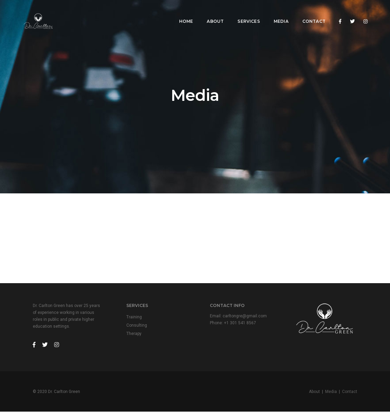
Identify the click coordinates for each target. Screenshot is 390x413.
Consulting (137, 326)
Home (181, 12)
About (210, 12)
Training (135, 317)
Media (276, 12)
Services (243, 12)
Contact (308, 12)
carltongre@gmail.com (245, 316)
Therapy (134, 334)
